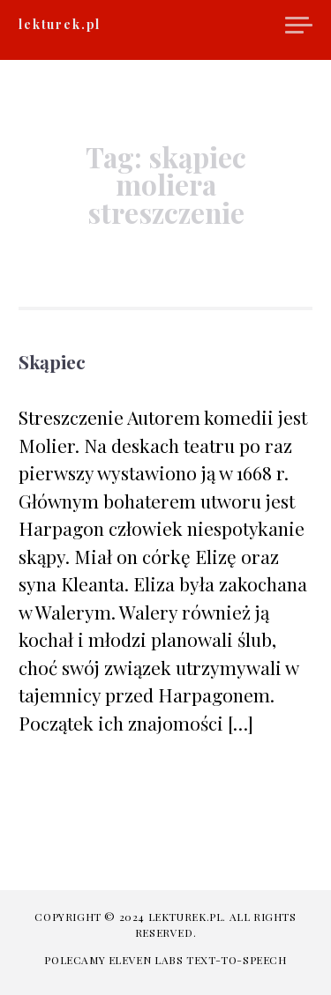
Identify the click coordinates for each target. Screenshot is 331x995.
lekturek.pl (60, 24)
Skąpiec (52, 361)
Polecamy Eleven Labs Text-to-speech (165, 960)
